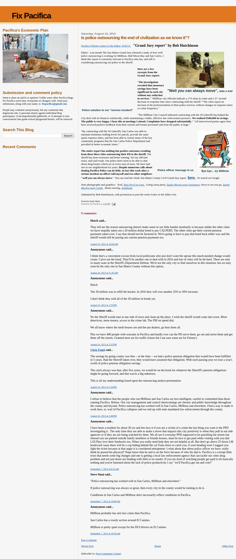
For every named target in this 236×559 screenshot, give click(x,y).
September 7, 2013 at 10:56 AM (105, 533)
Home (158, 546)
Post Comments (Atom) (108, 553)
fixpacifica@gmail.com (54, 103)
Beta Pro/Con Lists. (134, 184)
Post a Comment (89, 540)
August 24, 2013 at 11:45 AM (104, 273)
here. (192, 178)
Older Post (227, 546)
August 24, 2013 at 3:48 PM (103, 416)
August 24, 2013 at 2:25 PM (103, 344)
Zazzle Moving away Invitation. (183, 184)
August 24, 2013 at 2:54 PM (103, 387)
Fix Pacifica (31, 15)
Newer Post (87, 546)
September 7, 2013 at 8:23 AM (104, 469)
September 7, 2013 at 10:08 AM (105, 501)
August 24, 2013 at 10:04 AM (104, 244)
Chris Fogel (97, 350)
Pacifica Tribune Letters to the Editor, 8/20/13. (106, 45)
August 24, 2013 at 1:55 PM (103, 305)
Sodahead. (127, 187)
